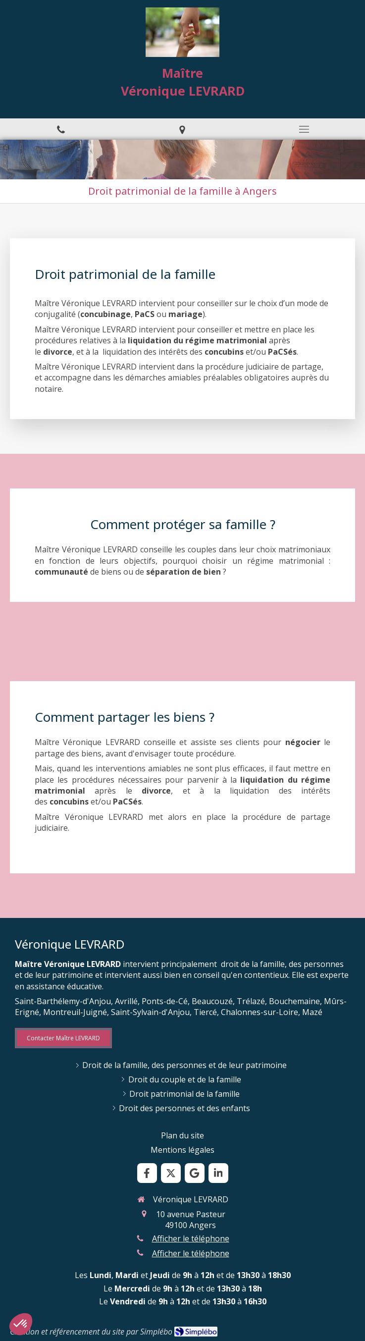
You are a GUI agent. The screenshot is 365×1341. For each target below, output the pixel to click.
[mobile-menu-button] (304, 129)
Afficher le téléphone (190, 1238)
